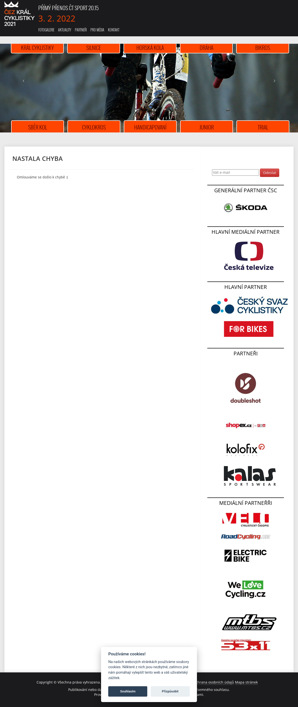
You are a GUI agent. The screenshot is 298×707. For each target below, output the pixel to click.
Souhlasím (127, 691)
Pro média (97, 29)
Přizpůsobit (170, 691)
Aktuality (64, 29)
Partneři (81, 29)
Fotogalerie (46, 29)
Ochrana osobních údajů (213, 682)
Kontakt (113, 29)
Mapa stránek (246, 682)
